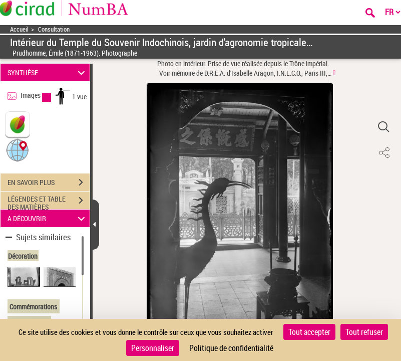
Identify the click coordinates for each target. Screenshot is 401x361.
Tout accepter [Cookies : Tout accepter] (309, 331)
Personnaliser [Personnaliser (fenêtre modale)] (152, 347)
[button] (17, 149)
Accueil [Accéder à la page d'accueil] (19, 29)
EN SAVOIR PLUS (49, 182)
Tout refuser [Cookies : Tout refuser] (364, 331)
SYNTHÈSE (48, 72)
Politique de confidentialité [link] (231, 347)
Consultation (54, 29)
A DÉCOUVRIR (48, 218)
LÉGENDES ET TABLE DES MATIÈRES (49, 202)
